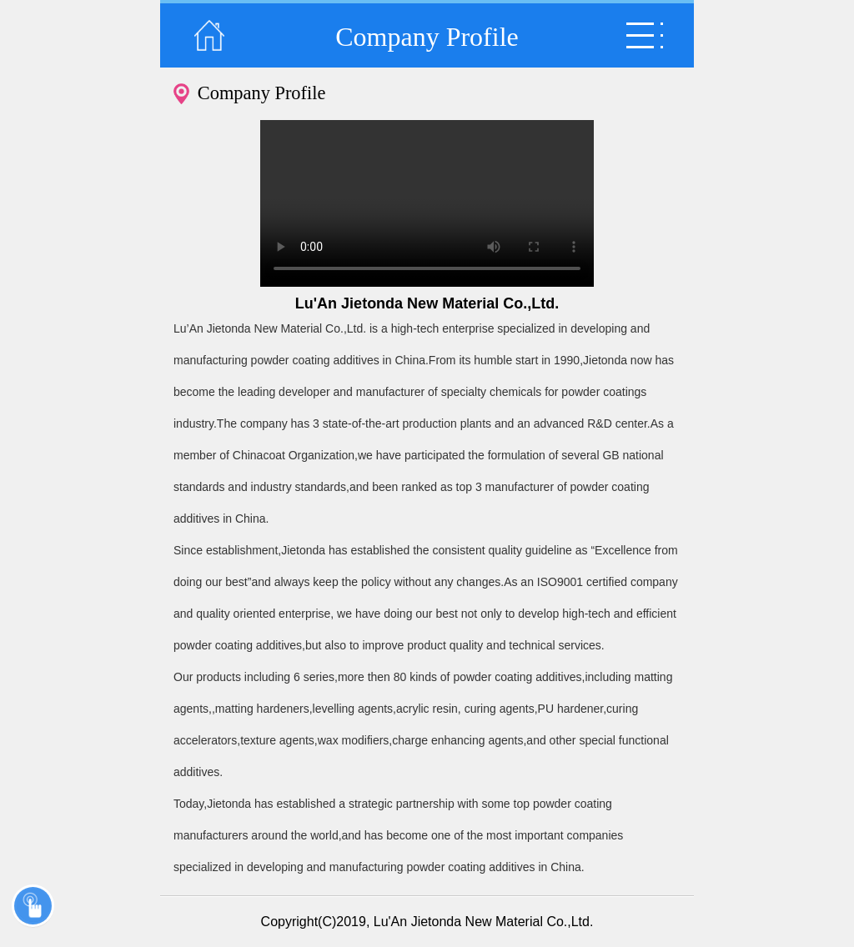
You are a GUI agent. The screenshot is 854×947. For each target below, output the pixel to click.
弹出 (644, 35)
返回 (209, 35)
